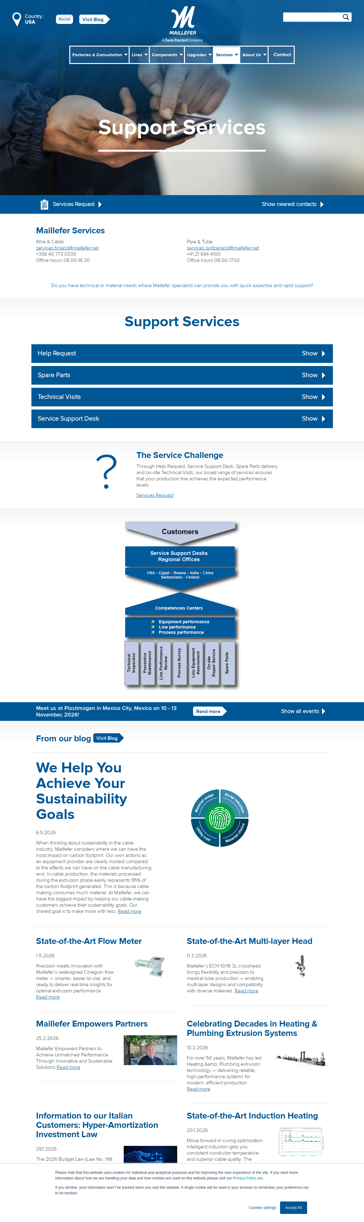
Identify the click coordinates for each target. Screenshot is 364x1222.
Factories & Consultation (97, 55)
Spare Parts (182, 375)
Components (164, 55)
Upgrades (196, 55)
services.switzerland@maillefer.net (223, 248)
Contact (282, 55)
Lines (137, 55)
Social (64, 19)
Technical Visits (182, 397)
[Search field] (317, 17)
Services (224, 55)
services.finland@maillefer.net (67, 248)
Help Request (182, 353)
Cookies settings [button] (262, 1208)
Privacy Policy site (248, 1178)
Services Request (154, 495)
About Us (251, 55)
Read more (208, 711)
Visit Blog (93, 19)
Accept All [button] (293, 1208)
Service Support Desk (182, 418)
